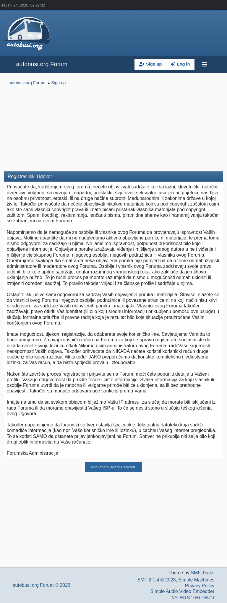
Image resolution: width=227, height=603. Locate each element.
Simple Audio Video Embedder (182, 591)
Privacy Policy (200, 585)
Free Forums (203, 597)
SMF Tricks (202, 572)
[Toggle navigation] (204, 64)
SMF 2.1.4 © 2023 (156, 579)
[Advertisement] (113, 129)
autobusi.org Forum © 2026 (41, 585)
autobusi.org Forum (41, 64)
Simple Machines (196, 579)
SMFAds (179, 597)
